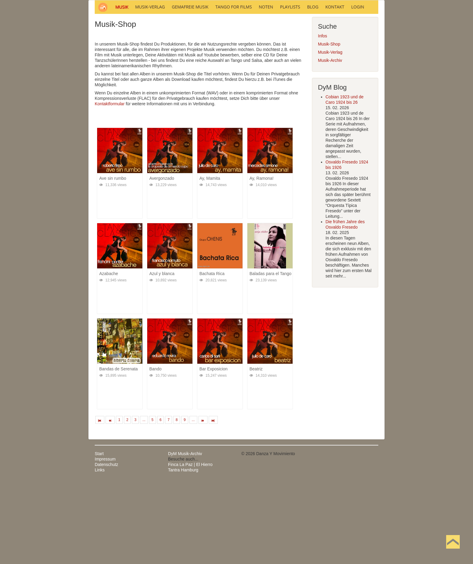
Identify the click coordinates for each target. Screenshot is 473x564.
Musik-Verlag (330, 133)
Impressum (105, 540)
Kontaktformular (110, 185)
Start (99, 535)
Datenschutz (106, 545)
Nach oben (453, 551)
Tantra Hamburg (183, 551)
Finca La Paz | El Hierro (190, 545)
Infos (322, 117)
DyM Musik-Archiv (185, 535)
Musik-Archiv (330, 141)
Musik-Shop (329, 125)
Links (100, 551)
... (143, 501)
